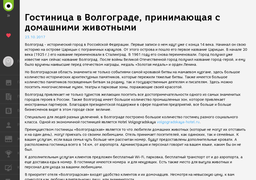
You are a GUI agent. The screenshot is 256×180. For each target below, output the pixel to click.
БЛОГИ (11, 110)
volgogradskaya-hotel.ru (178, 122)
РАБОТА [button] (11, 125)
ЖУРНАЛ (11, 138)
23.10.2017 (35, 37)
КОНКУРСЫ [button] (11, 153)
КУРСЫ (11, 167)
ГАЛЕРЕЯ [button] (11, 82)
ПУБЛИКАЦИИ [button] (11, 97)
